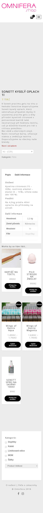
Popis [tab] (8, 175)
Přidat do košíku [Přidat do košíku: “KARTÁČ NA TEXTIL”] (13, 286)
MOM (10, 455)
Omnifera (19, 489)
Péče (14, 157)
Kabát (11, 446)
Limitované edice (16, 451)
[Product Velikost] (21, 466)
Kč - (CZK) (8, 152)
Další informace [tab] (22, 175)
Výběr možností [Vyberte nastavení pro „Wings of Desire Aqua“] (12, 344)
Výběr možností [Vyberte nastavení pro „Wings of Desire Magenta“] (33, 344)
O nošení (11, 485)
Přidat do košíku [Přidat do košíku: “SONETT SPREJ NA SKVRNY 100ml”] (13, 398)
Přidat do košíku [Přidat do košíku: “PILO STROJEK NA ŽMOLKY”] (33, 290)
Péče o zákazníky (27, 485)
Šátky (11, 460)
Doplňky (30, 233)
